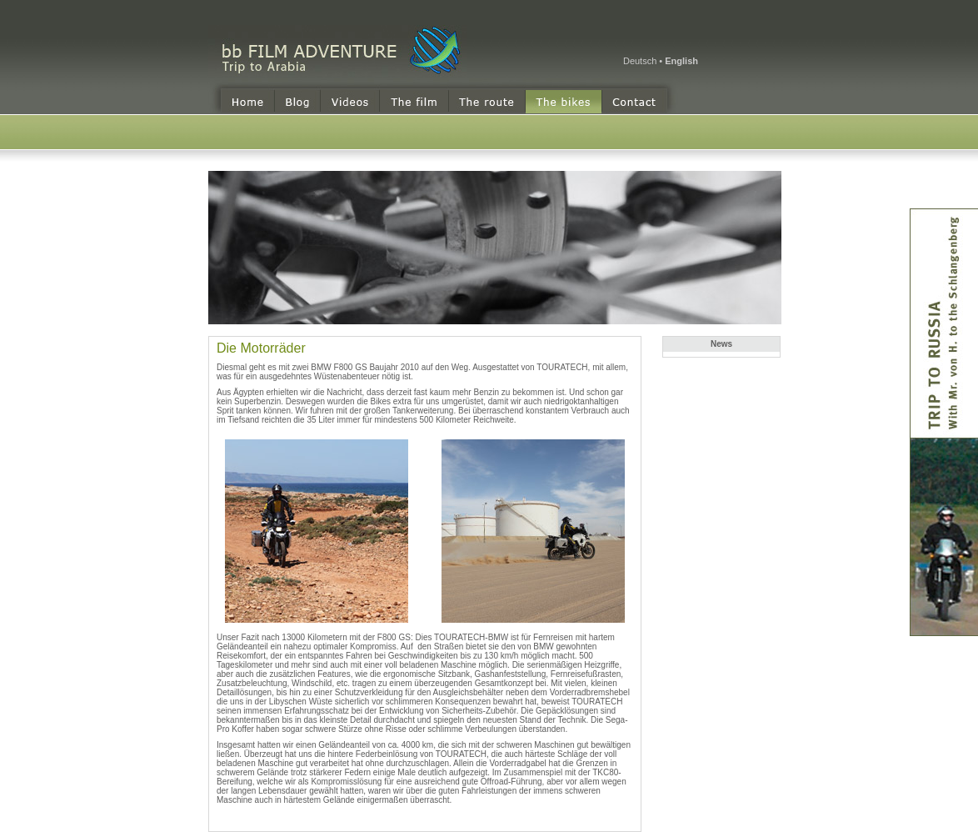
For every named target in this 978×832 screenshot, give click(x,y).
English (681, 61)
